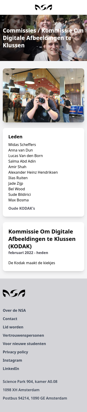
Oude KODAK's (21, 208)
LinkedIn (11, 368)
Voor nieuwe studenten (24, 343)
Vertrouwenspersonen (23, 335)
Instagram (12, 360)
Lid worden (13, 327)
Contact (10, 318)
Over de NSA (14, 310)
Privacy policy (15, 351)
